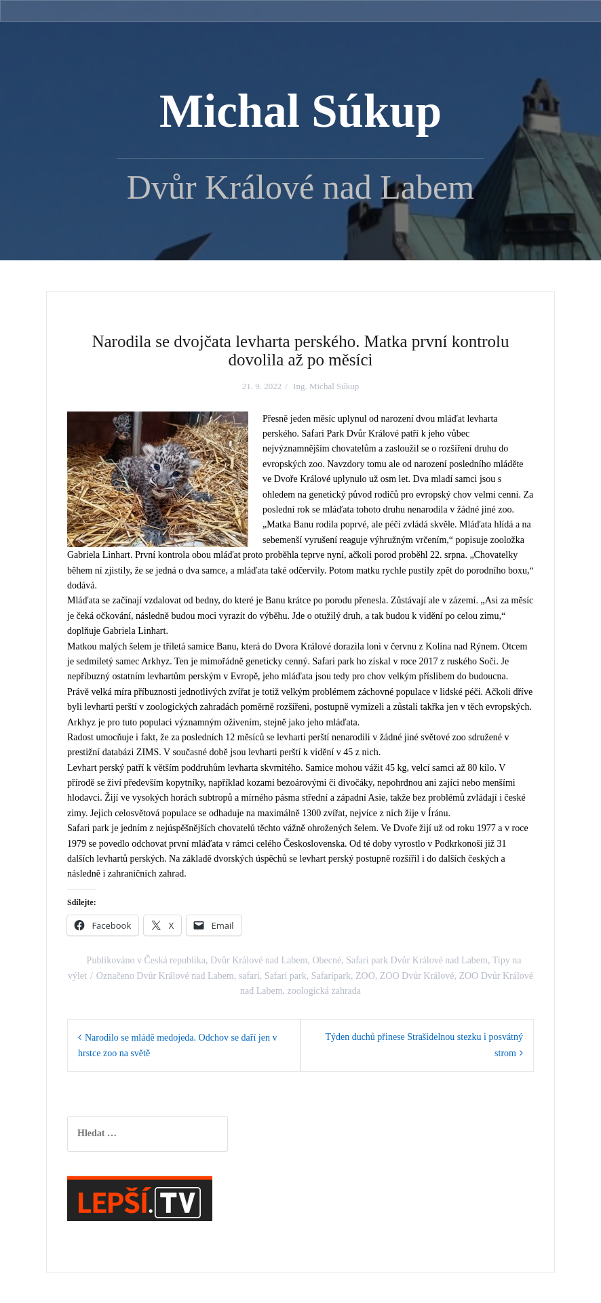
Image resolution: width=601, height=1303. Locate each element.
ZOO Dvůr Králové (417, 976)
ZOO (365, 976)
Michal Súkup (300, 111)
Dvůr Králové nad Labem (258, 960)
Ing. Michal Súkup (326, 386)
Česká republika (175, 960)
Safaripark (331, 976)
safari (249, 976)
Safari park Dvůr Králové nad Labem (417, 960)
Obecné (326, 960)
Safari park (286, 976)
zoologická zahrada (324, 991)
